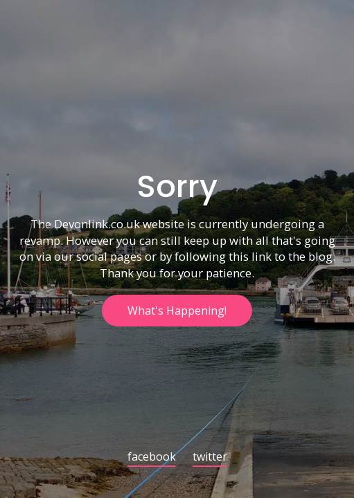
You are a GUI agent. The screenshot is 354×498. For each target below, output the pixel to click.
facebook (151, 457)
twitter (210, 457)
